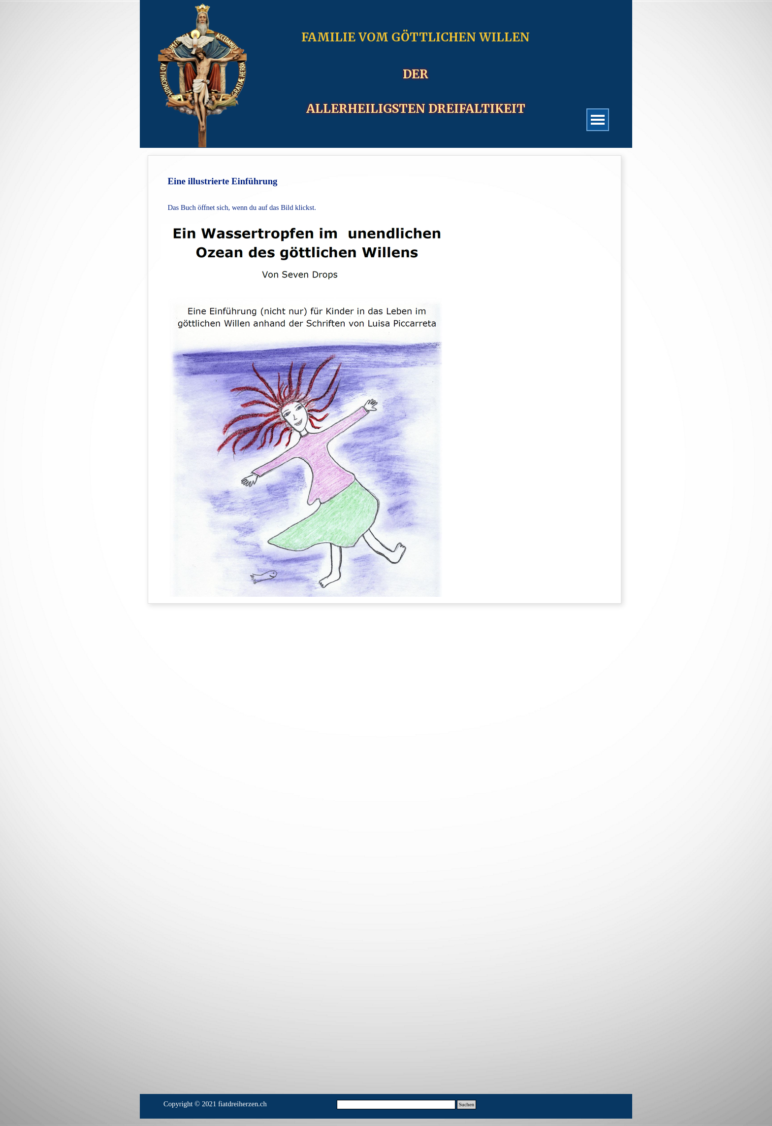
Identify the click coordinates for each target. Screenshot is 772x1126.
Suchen (466, 1104)
